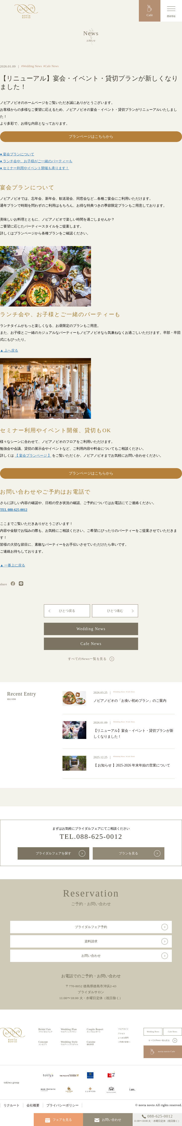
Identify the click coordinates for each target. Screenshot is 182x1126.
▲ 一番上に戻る (12, 565)
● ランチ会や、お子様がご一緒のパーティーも (36, 161)
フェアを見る (58, 1120)
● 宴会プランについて (17, 154)
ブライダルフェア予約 (91, 927)
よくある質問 (123, 1038)
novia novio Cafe (163, 1052)
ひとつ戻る (67, 611)
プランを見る (128, 853)
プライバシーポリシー (62, 1105)
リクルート (11, 1105)
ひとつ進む (115, 611)
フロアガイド (123, 1029)
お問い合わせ (91, 955)
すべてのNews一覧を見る (87, 659)
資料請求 (91, 941)
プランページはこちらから (91, 137)
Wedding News (90, 629)
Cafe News (90, 644)
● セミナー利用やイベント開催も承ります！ (34, 168)
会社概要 (33, 1105)
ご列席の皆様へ (124, 1042)
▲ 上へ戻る (9, 350)
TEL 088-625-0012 (13, 510)
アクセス (121, 1033)
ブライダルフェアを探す (53, 853)
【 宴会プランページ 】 (33, 455)
